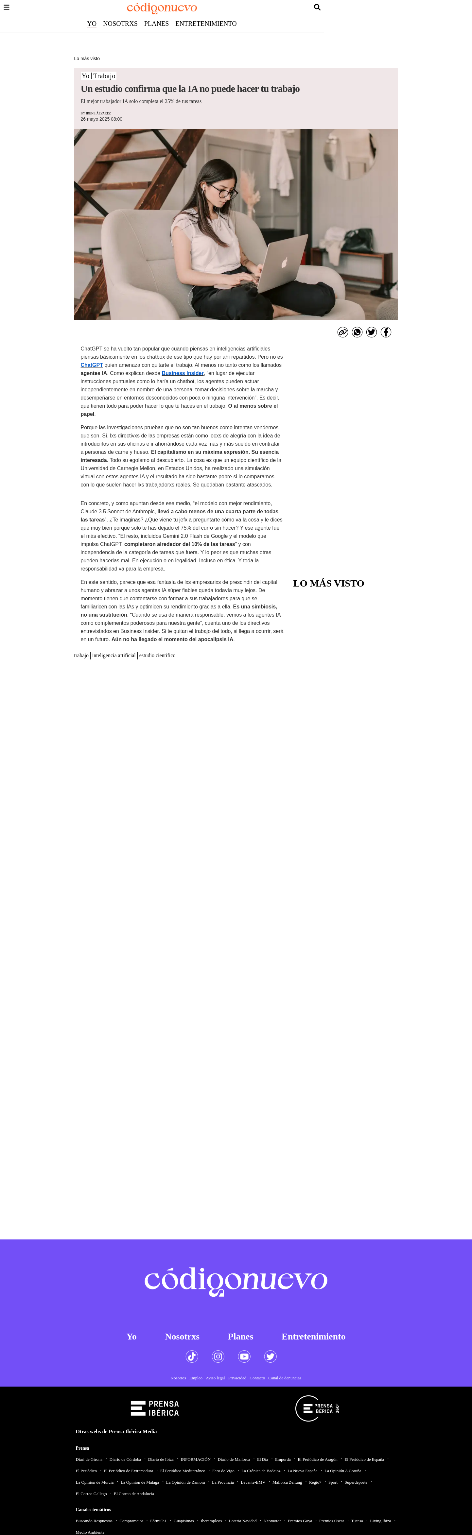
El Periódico (86, 1470)
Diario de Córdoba (125, 1459)
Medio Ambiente (90, 1532)
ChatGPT (92, 365)
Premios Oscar (331, 1520)
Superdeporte (356, 1482)
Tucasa (357, 1520)
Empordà (283, 1459)
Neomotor (272, 1520)
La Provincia (223, 1482)
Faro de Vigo (223, 1470)
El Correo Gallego (91, 1493)
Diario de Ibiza (161, 1459)
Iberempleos (211, 1520)
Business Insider (183, 373)
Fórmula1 (158, 1520)
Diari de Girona (89, 1459)
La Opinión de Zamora (185, 1482)
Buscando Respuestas (94, 1520)
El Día (262, 1459)
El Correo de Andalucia (134, 1493)
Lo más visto (87, 58)
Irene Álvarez (98, 113)
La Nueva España (303, 1470)
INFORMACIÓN (196, 1459)
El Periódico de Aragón (318, 1459)
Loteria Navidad (243, 1520)
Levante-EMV (253, 1482)
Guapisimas (184, 1520)
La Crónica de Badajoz (260, 1470)
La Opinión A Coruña (342, 1470)
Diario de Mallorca (234, 1459)
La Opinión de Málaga (140, 1482)
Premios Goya (300, 1520)
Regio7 (315, 1482)
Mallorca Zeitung (287, 1482)
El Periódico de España (364, 1459)
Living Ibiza (380, 1520)
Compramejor (131, 1520)
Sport (333, 1482)
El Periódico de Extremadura (128, 1470)
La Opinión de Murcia (95, 1482)
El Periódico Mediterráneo (182, 1470)
